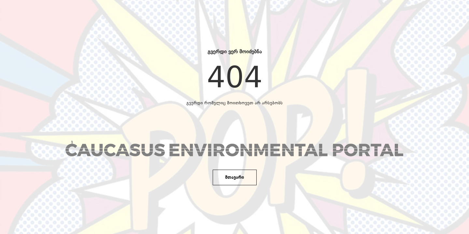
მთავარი (234, 177)
